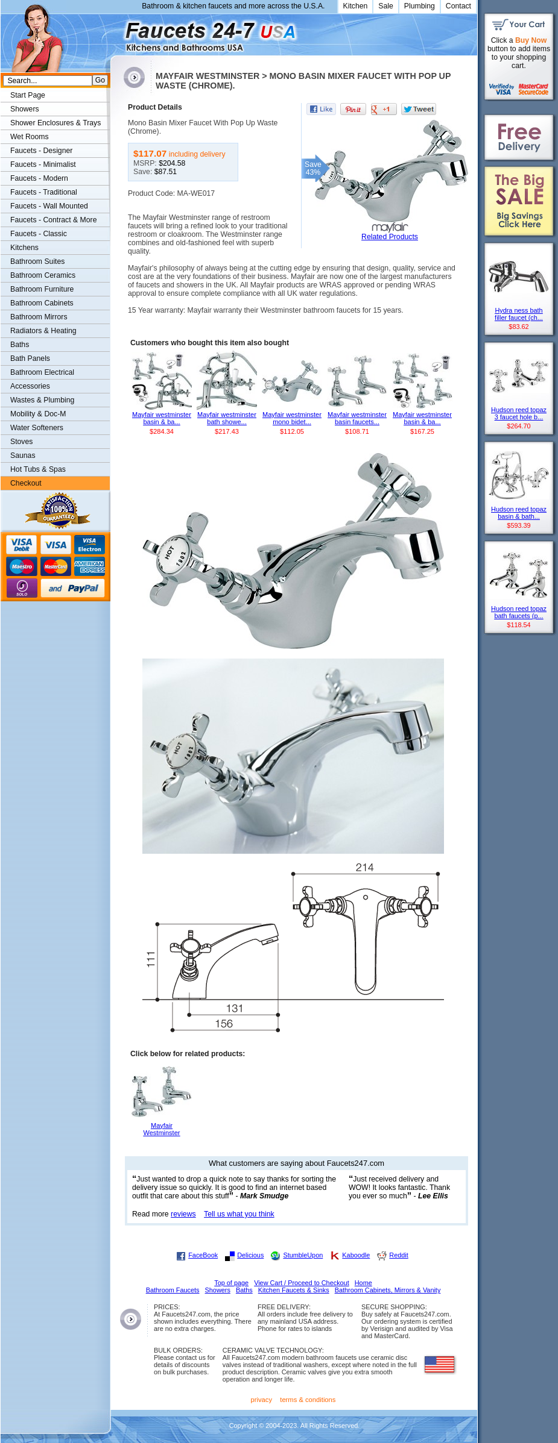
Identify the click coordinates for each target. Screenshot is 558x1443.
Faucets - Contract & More (53, 220)
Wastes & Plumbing (42, 400)
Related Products (389, 237)
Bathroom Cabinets (42, 303)
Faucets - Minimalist (43, 164)
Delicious (250, 1255)
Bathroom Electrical (42, 372)
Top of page (231, 1282)
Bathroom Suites (37, 261)
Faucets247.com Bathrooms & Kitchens (116, 32)
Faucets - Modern (39, 178)
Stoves (21, 441)
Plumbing (419, 6)
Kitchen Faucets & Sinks (293, 1290)
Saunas (23, 455)
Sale (385, 6)
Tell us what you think (239, 1214)
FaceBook (203, 1255)
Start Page (27, 95)
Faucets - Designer (41, 150)
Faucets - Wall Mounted (49, 206)
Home (363, 1282)
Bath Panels (30, 358)
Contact (458, 6)
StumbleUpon (303, 1255)
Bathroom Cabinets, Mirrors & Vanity (388, 1290)
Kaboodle (356, 1255)
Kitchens (24, 247)
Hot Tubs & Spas (38, 469)
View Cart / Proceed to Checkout (301, 1282)
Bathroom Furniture (42, 289)
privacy (262, 1399)
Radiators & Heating (43, 331)
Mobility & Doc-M (38, 414)
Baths (19, 344)
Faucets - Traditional (43, 192)
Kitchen (355, 6)
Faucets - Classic (38, 234)
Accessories (30, 386)
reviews (183, 1214)
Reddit (398, 1255)
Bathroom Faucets (173, 1290)
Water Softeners (36, 428)
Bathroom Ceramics (42, 275)
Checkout (26, 483)
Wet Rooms (29, 137)
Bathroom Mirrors (39, 317)
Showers (24, 109)
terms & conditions (307, 1399)
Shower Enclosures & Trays (55, 123)
